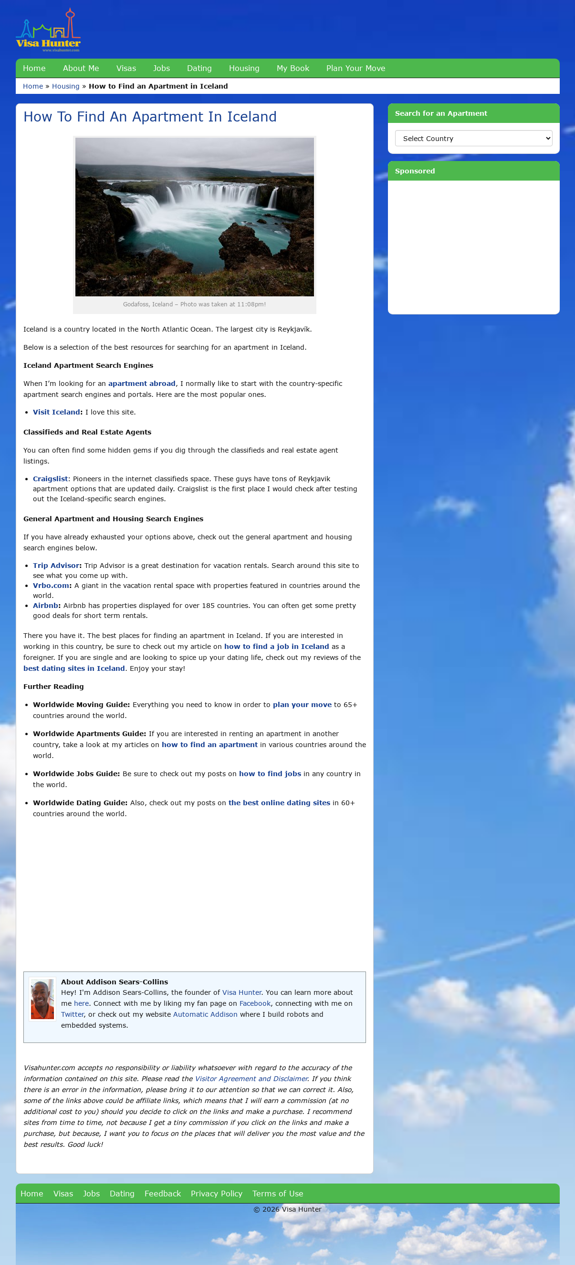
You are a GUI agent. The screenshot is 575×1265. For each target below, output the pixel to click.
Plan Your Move (356, 67)
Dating (199, 67)
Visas (126, 67)
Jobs (161, 67)
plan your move (302, 704)
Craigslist (50, 479)
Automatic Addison (205, 1014)
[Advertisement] (194, 895)
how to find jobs (270, 773)
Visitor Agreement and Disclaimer (251, 1078)
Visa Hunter (241, 992)
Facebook (255, 1003)
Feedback (163, 1193)
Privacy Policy (216, 1193)
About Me (81, 67)
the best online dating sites (279, 803)
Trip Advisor (56, 565)
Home (34, 67)
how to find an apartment (210, 744)
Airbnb (45, 605)
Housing (244, 67)
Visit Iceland (56, 412)
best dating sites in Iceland (74, 668)
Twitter (72, 1014)
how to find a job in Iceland (276, 646)
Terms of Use (277, 1193)
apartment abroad (142, 383)
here (81, 1003)
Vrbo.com (51, 585)
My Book (293, 67)
